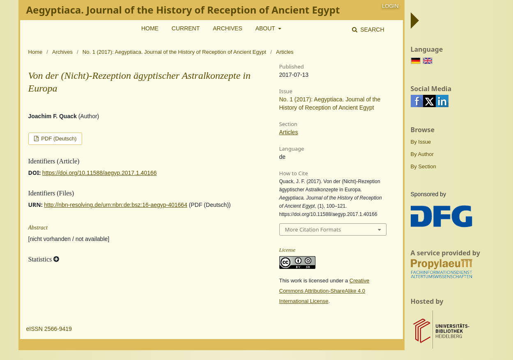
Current (186, 28)
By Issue (421, 142)
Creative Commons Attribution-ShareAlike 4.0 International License (324, 290)
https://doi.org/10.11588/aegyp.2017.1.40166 (99, 173)
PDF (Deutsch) (58, 138)
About (266, 28)
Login (390, 6)
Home (150, 28)
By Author (422, 154)
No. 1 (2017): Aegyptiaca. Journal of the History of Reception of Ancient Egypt (174, 52)
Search (371, 29)
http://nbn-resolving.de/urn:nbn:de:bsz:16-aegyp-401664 (115, 205)
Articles (288, 132)
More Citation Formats (313, 229)
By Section (423, 166)
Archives (227, 28)
